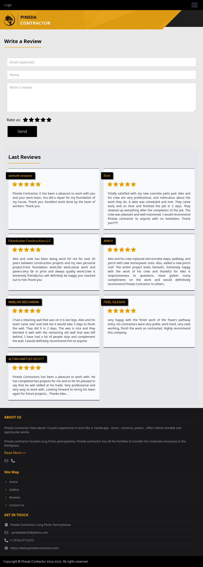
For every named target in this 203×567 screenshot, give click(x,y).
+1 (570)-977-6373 (21, 540)
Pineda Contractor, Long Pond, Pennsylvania (40, 525)
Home (13, 482)
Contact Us (16, 505)
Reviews (14, 497)
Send (22, 131)
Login (8, 5)
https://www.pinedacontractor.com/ (34, 548)
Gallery (14, 490)
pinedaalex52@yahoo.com (30, 532)
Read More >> (15, 452)
